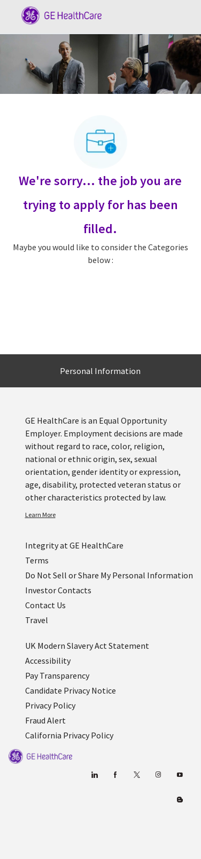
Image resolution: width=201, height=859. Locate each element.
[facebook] (115, 775)
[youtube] (179, 775)
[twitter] (136, 775)
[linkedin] (93, 775)
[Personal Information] (100, 370)
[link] (109, 515)
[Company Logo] (56, 14)
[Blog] (158, 775)
